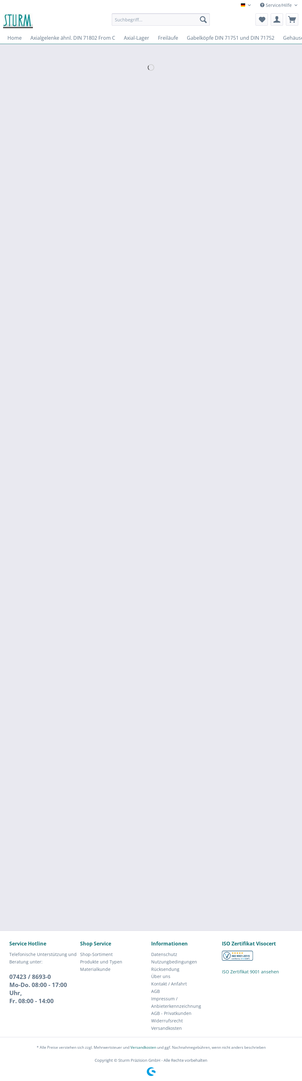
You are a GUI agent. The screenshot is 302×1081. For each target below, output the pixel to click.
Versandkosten (166, 1028)
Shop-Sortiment (96, 954)
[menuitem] (161, 22)
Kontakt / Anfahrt (169, 984)
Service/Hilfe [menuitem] (276, 5)
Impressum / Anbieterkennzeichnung (176, 1002)
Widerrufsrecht (167, 1021)
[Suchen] (203, 19)
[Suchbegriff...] (161, 19)
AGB (155, 991)
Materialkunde (95, 969)
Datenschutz (164, 954)
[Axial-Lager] (136, 38)
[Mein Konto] (277, 19)
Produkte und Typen (101, 962)
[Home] (14, 38)
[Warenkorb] (292, 19)
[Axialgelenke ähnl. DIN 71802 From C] (72, 38)
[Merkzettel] (261, 19)
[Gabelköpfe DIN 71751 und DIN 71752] (231, 38)
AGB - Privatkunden (171, 1013)
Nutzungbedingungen (174, 962)
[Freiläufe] (168, 38)
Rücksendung (165, 969)
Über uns (160, 976)
